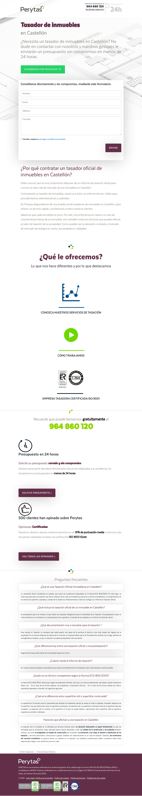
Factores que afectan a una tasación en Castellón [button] (71, 720)
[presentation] (41, 149)
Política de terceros (78, 778)
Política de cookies (61, 778)
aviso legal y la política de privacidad (51, 140)
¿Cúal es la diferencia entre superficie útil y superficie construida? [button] (71, 696)
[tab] (71, 587)
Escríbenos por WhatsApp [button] (42, 69)
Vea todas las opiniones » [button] (38, 556)
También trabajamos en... (27, 752)
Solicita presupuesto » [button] (37, 493)
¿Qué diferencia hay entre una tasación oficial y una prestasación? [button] (71, 646)
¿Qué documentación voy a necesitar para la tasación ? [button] (71, 625)
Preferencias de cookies (96, 778)
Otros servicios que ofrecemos (46, 752)
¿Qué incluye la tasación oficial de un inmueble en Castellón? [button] (71, 607)
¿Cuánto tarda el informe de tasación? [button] (71, 661)
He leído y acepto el (43, 139)
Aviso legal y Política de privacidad (39, 778)
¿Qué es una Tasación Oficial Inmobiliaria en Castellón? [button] (71, 587)
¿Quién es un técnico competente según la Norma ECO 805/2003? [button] (71, 676)
